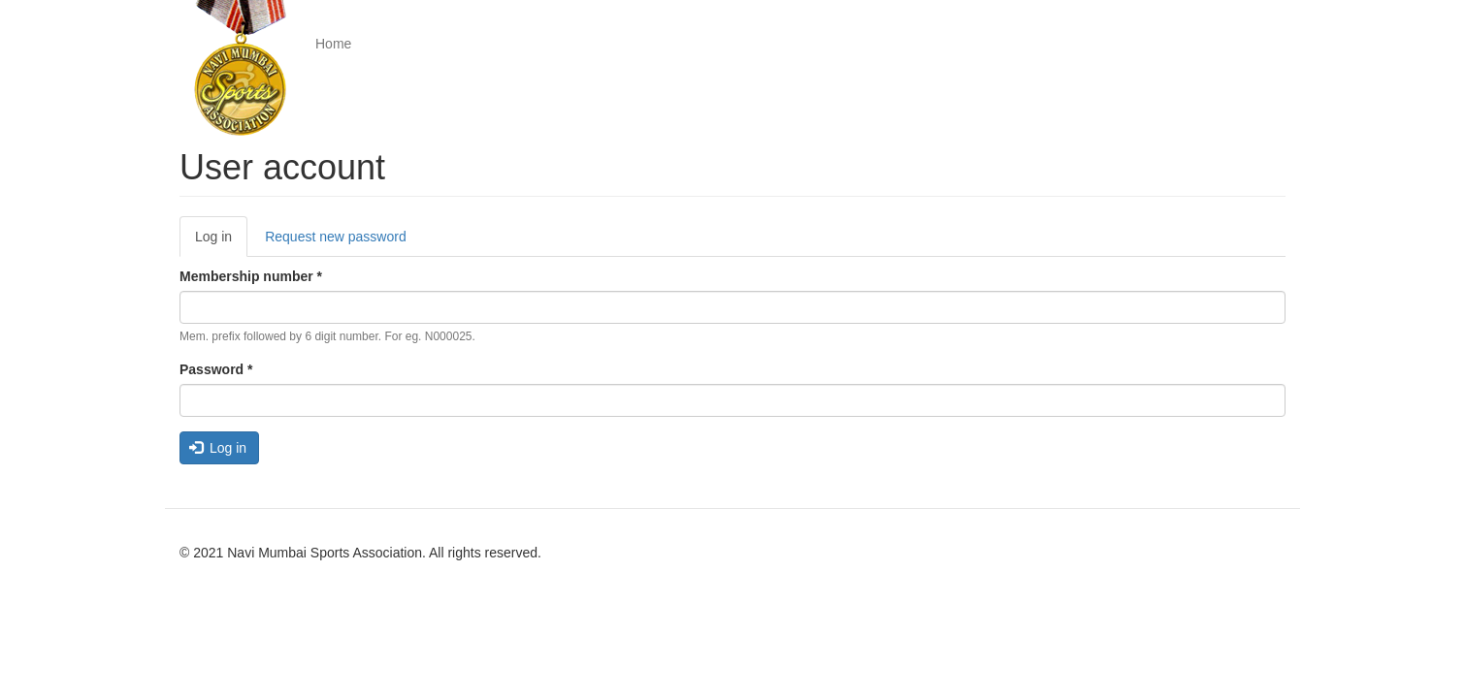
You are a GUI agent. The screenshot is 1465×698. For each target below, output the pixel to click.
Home (333, 43)
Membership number (250, 276)
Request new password (336, 236)
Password (215, 369)
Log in (221, 242)
